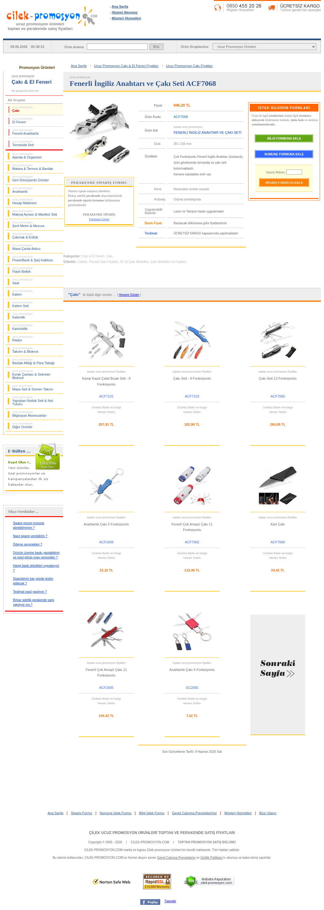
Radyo (22, 338)
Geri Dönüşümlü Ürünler (30, 178)
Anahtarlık (22, 190)
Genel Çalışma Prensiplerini (176, 857)
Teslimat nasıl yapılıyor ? (30, 591)
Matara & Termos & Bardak (32, 167)
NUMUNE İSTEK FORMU (241, 34)
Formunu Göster (99, 219)
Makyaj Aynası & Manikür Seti (34, 212)
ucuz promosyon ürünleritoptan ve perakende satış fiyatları (40, 26)
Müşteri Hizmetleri (126, 18)
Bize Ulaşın (267, 813)
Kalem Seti (22, 304)
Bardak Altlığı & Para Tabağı (33, 361)
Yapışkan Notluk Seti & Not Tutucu (32, 401)
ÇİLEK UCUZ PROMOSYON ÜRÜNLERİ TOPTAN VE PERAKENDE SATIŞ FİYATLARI (162, 833)
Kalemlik (22, 315)
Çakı (22, 109)
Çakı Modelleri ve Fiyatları (168, 261)
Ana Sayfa (120, 6)
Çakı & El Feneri (93, 256)
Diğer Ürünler (22, 425)
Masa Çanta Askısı (26, 247)
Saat (22, 281)
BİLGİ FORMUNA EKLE (284, 138)
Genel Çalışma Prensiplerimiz (194, 813)
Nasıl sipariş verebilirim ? (30, 536)
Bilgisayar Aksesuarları (29, 414)
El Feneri (22, 120)
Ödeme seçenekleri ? (27, 544)
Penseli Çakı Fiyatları (103, 261)
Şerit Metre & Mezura (28, 224)
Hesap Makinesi (24, 201)
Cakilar (82, 261)
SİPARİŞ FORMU (189, 34)
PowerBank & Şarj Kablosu (32, 258)
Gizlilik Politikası (211, 857)
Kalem (22, 292)
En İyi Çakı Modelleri (134, 261)
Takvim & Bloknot (25, 350)
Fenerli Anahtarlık (25, 131)
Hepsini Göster (129, 295)
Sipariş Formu (81, 813)
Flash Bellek (22, 270)
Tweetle (170, 901)
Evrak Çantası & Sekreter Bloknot (31, 374)
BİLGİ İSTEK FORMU (294, 34)
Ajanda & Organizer (27, 155)
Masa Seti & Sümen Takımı (32, 387)
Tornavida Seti (23, 143)
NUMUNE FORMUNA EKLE (284, 154)
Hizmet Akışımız (125, 12)
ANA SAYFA (136, 34)
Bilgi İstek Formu (151, 813)
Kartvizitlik (22, 327)
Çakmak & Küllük (25, 235)
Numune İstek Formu (115, 813)
